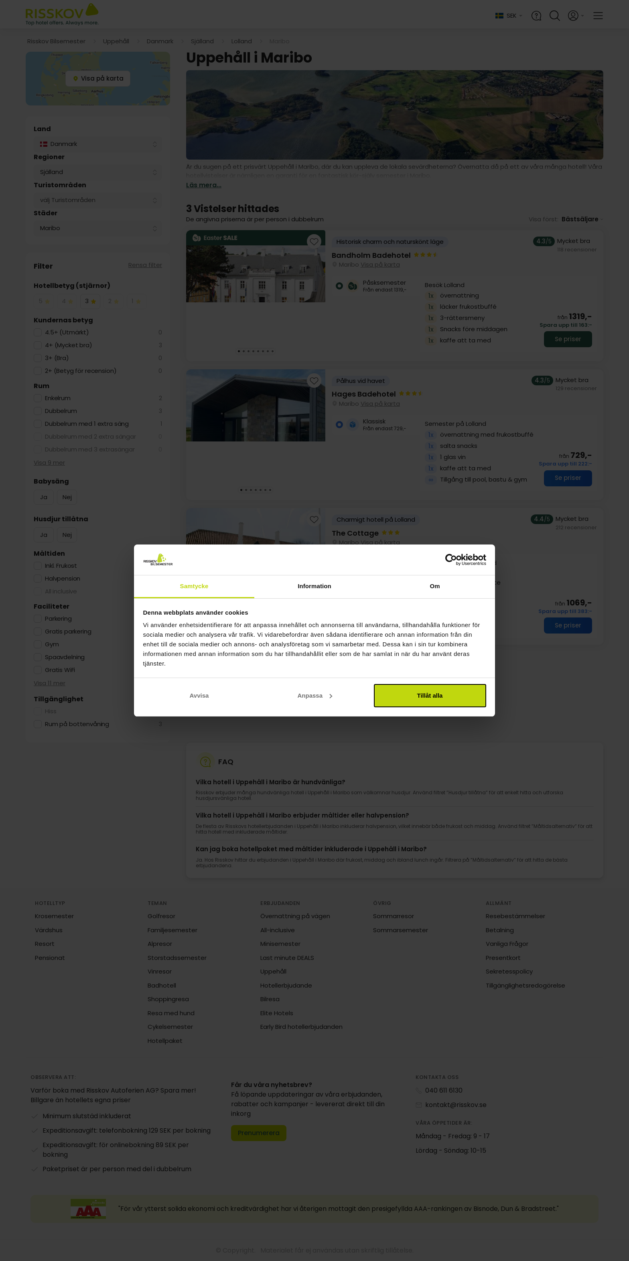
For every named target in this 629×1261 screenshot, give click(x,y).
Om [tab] (435, 586)
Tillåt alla (430, 695)
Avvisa (199, 695)
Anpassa (314, 695)
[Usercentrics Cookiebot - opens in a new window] (451, 560)
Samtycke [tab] (194, 586)
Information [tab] (314, 586)
